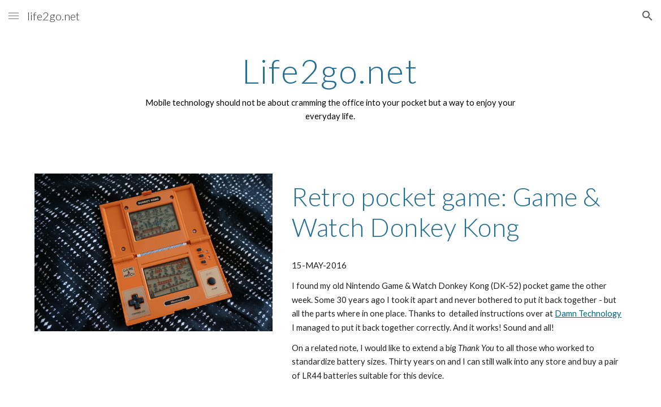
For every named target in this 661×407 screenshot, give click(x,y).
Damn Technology (588, 313)
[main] (330, 87)
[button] (13, 15)
